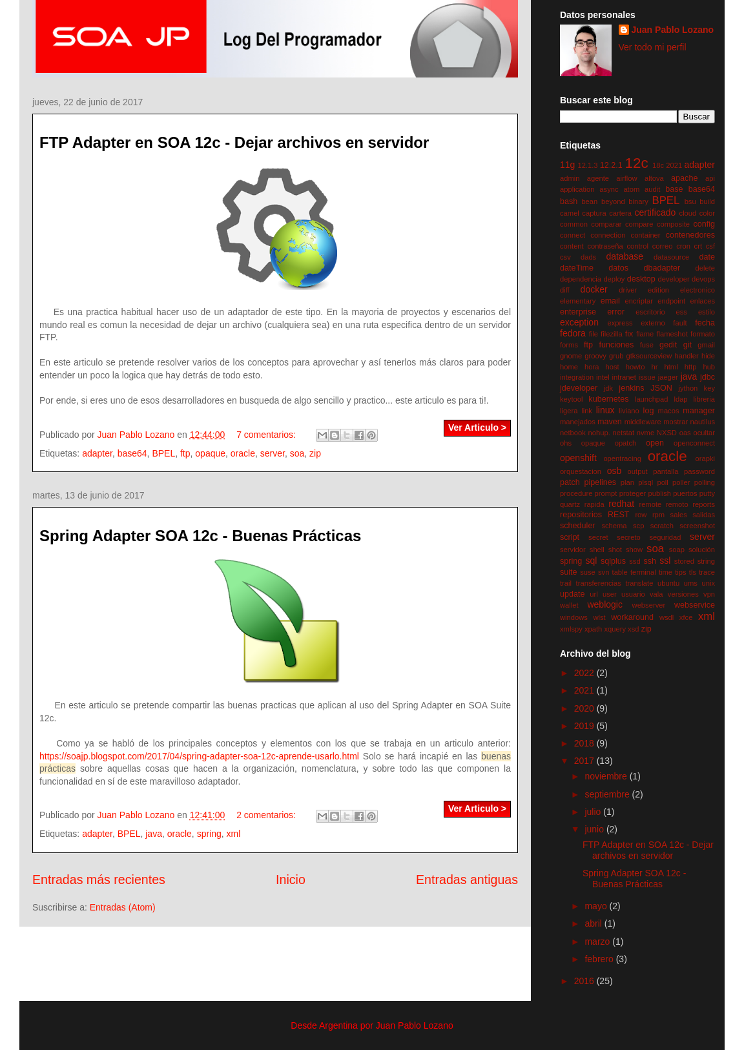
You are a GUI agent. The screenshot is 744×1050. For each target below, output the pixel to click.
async (608, 189)
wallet (569, 605)
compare (639, 224)
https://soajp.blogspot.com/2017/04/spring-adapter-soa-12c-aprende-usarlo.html (199, 756)
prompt (606, 493)
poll (662, 482)
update (572, 594)
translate (639, 583)
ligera (568, 411)
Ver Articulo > (477, 427)
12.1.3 (587, 165)
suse (587, 572)
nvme (645, 433)
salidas (703, 515)
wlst (599, 617)
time (665, 572)
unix (708, 583)
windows (574, 617)
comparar (606, 224)
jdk (608, 388)
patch (570, 482)
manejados (577, 422)
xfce (686, 617)
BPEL (163, 453)
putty (707, 493)
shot (615, 549)
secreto (629, 537)
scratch (662, 526)
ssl (664, 560)
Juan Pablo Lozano (673, 30)
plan (627, 482)
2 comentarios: (267, 815)
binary (638, 201)
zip (315, 453)
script (569, 537)
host (612, 367)
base (674, 189)
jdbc (707, 377)
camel (569, 213)
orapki (705, 458)
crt (698, 246)
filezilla (612, 334)
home (569, 367)
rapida (594, 504)
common (574, 224)
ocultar (704, 433)
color (707, 213)
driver (628, 290)
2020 (585, 708)
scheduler (577, 525)
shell (597, 549)
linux (605, 410)
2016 (585, 981)
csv (565, 257)
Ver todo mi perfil (653, 47)
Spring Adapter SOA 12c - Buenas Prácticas (200, 535)
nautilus (702, 422)
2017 (585, 761)
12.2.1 (611, 165)
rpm (658, 515)
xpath (593, 629)
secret (598, 537)
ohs (566, 443)
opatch (626, 443)
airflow (626, 178)
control (637, 246)
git (687, 344)
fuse (647, 345)
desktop (641, 278)
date (707, 257)
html (671, 367)
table (620, 572)
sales (678, 515)
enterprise (578, 311)
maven (609, 421)
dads (588, 257)
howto (635, 367)
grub (616, 356)
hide (708, 356)
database (624, 256)
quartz (570, 504)
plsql (645, 482)
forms (569, 345)
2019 (585, 726)
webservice (694, 605)
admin (569, 178)
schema (613, 526)
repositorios (581, 514)
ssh (649, 561)
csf (710, 246)
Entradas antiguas (467, 879)
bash (568, 201)
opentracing (622, 458)
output (638, 471)
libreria (704, 399)
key (709, 388)
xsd (633, 629)
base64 (132, 453)
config (704, 224)
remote (650, 504)
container (646, 235)
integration (577, 377)
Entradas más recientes (98, 879)
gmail (706, 345)
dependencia (580, 279)
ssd (634, 561)
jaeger (668, 377)
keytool (571, 399)
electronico (697, 290)
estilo (706, 312)
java (153, 834)
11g (567, 165)
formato (702, 334)
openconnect (694, 443)
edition (658, 290)
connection (607, 235)
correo (662, 246)
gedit (668, 344)
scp (638, 526)
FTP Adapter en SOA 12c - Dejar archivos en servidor (234, 142)
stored (684, 561)
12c (636, 163)
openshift (578, 458)
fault (680, 323)
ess (681, 312)
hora (591, 367)
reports (703, 504)
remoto (677, 504)
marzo (598, 941)
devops (703, 279)
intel (603, 377)
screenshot (697, 526)
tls (692, 572)
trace (707, 572)
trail (566, 583)
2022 (585, 673)
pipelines (600, 482)
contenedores (690, 235)
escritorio (650, 312)
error (616, 311)
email (610, 300)
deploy (614, 279)
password (699, 471)
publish (659, 493)
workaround (632, 617)
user (610, 594)
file (593, 334)
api (710, 178)
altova (654, 178)
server (272, 453)
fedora (573, 333)
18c (658, 165)
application (577, 189)
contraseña (605, 246)
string (706, 561)
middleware (643, 422)
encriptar (639, 301)
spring (209, 834)
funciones (616, 344)
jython (688, 388)
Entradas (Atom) (123, 907)
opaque (210, 453)
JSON (661, 388)
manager (699, 410)
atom (631, 189)
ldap (680, 399)
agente (598, 178)
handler (686, 356)
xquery (615, 629)
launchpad (651, 399)
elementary (577, 301)
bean (589, 201)
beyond (613, 201)
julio (593, 812)
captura (594, 213)
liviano (629, 411)
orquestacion (580, 471)
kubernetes (608, 399)
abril (594, 923)
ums (691, 583)
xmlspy (571, 629)
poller (681, 482)
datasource (671, 257)
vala (656, 594)
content (572, 246)
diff (565, 290)
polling (704, 482)
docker (594, 289)
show (634, 549)
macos (668, 411)
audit (652, 189)
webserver (649, 605)
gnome (571, 356)
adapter (97, 453)
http (691, 367)
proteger (632, 493)
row (640, 515)
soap (677, 549)
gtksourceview (649, 356)
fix (629, 333)
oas (685, 433)
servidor (573, 549)
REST (619, 514)
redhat (621, 504)
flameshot (672, 334)
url (593, 594)
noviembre (606, 776)
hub (709, 367)
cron (683, 246)
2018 (585, 743)
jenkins (631, 388)
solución (701, 549)
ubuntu (668, 583)
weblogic (604, 604)
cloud (688, 213)
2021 (674, 165)
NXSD (667, 433)
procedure (576, 493)
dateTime (577, 268)
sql (591, 560)
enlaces (702, 301)
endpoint (671, 301)
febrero (599, 959)
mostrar (675, 422)
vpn (709, 594)
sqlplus (613, 561)
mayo (596, 906)
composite (673, 224)
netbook (573, 433)
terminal (643, 572)
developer (673, 279)
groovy (595, 356)
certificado (655, 212)
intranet (624, 377)
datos (618, 268)
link (586, 411)
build (707, 201)
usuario (633, 594)
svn (603, 572)
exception (579, 322)
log (648, 410)
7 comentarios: (267, 434)
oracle (243, 453)
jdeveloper (578, 388)
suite (568, 572)
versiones (683, 594)
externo (653, 323)
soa (297, 453)
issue (647, 377)
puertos (685, 493)
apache (684, 178)
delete (705, 268)
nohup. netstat (611, 433)
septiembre (608, 794)
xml (234, 834)
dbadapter (661, 268)
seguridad (665, 537)
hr (655, 367)
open (655, 443)
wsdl (666, 617)
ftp (185, 453)
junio (595, 829)
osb (614, 471)
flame (645, 334)
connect (572, 235)
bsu (690, 201)
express (619, 323)
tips (680, 572)
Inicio (290, 879)
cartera (620, 213)
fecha (705, 322)
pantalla (665, 471)
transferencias (598, 583)
